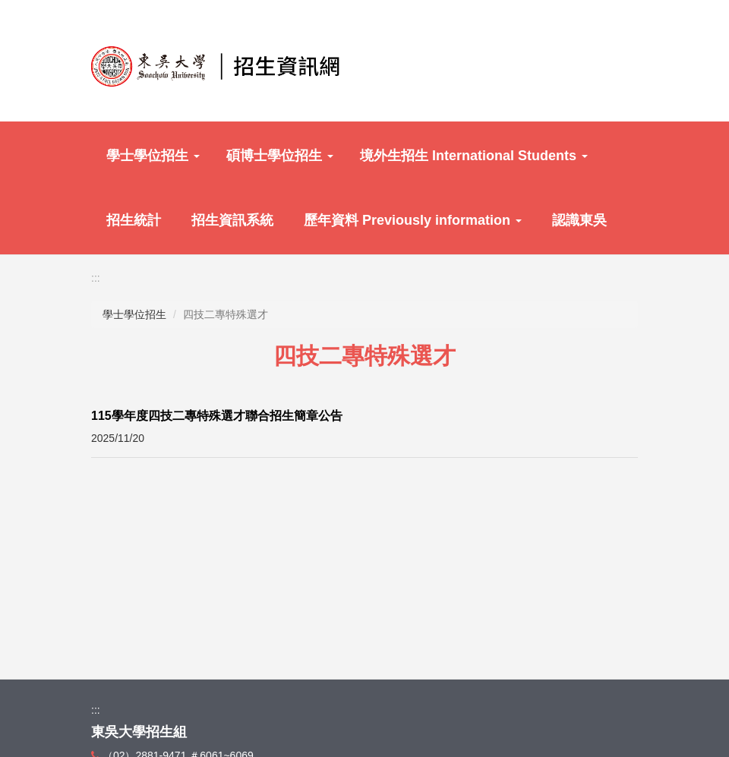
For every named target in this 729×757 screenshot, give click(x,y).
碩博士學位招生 (279, 155)
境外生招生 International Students (474, 155)
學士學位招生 (153, 155)
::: (95, 278)
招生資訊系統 (232, 220)
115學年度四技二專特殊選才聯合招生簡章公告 (216, 415)
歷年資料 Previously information (413, 220)
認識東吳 (579, 220)
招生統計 (133, 220)
